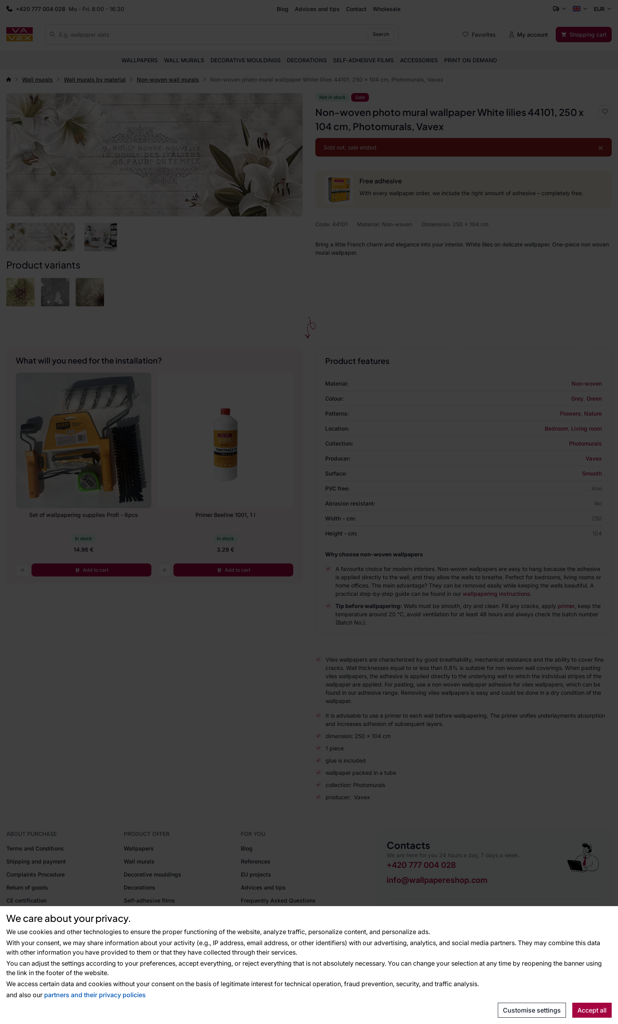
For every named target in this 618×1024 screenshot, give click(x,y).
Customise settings (532, 1010)
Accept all (592, 1010)
